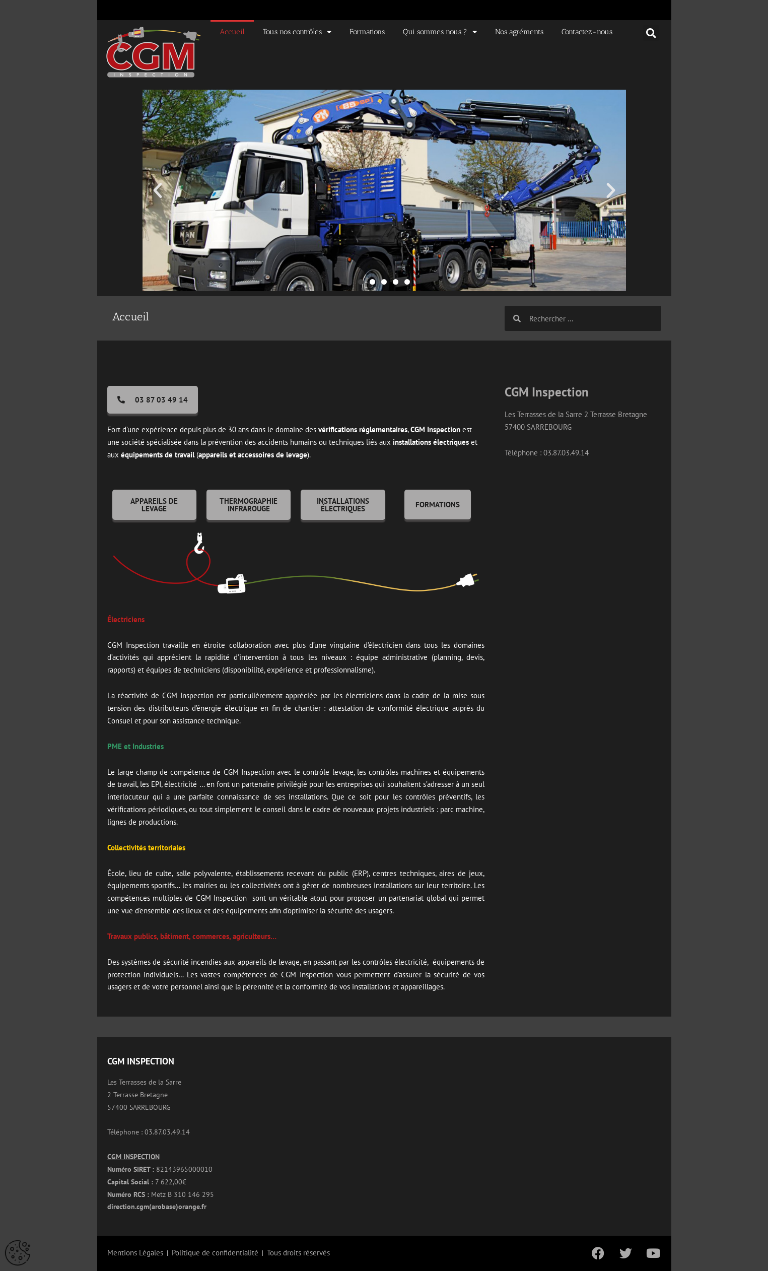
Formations (367, 31)
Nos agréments (519, 31)
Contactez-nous (587, 31)
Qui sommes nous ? (440, 32)
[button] (651, 33)
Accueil (232, 31)
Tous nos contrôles (297, 32)
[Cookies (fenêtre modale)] (17, 1253)
